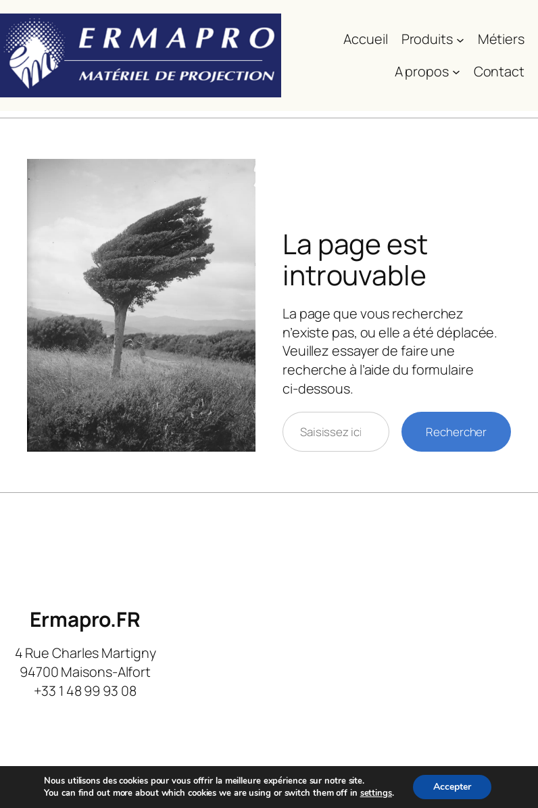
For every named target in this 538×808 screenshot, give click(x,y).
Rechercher (456, 431)
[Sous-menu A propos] (456, 72)
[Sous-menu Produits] (460, 39)
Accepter (452, 786)
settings (376, 793)
